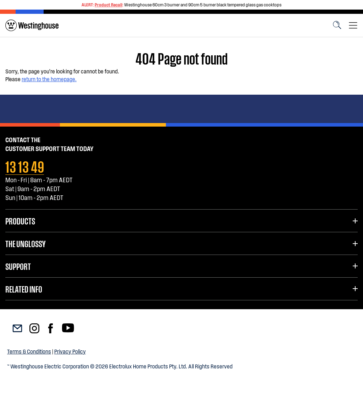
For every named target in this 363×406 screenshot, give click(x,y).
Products (20, 221)
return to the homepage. (49, 79)
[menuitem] (31, 25)
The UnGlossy (25, 243)
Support (18, 266)
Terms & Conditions (29, 351)
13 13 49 (24, 166)
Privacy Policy (70, 351)
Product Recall (108, 4)
